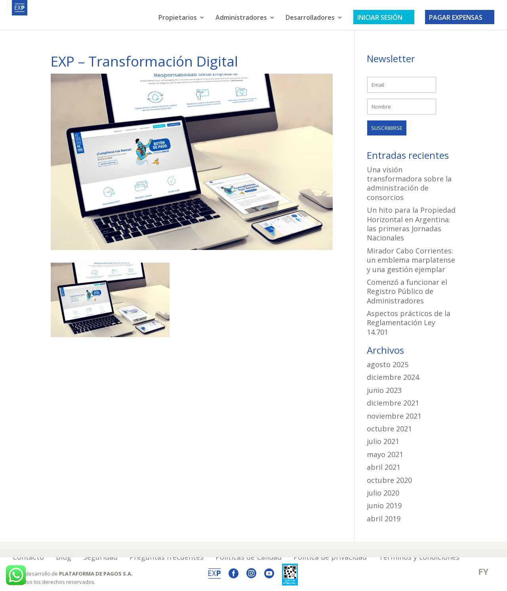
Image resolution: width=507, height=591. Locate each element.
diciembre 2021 (393, 403)
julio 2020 (383, 493)
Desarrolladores (310, 18)
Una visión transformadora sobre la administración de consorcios (409, 183)
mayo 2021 (385, 454)
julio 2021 (383, 441)
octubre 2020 (389, 480)
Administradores (241, 18)
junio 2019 (384, 505)
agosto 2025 (387, 364)
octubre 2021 (389, 428)
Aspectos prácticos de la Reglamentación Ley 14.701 (408, 323)
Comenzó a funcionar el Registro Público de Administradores (407, 291)
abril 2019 (383, 518)
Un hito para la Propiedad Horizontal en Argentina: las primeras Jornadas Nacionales (411, 223)
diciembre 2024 (393, 377)
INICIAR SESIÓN (383, 17)
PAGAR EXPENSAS (459, 17)
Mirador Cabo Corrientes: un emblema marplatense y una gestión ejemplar (411, 260)
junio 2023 (384, 390)
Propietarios (177, 18)
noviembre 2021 (394, 416)
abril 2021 (383, 467)
